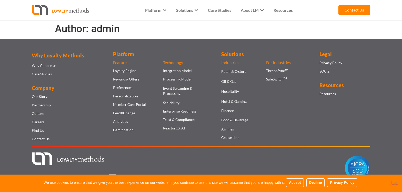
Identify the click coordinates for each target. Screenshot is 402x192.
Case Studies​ (42, 74)
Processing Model (177, 79)
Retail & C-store (233, 71)
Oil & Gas (228, 81)
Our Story (39, 96)
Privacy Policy (330, 62)
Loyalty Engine (124, 70)
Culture (38, 113)
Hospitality (230, 91)
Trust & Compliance (179, 119)
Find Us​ (38, 130)
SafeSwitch (276, 79)
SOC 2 (324, 71)
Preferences (122, 87)
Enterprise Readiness (179, 111)
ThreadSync (277, 70)
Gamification (123, 130)
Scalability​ (171, 102)
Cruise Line (230, 137)
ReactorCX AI (174, 128)
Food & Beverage (234, 120)
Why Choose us (44, 65)
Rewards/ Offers (126, 79)
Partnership (41, 105)
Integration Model (177, 70)
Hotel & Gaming (234, 101)
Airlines (227, 129)
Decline (316, 184)
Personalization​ (125, 96)
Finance (227, 110)
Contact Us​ (40, 139)
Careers (38, 122)
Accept (296, 184)
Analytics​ (120, 121)
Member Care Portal (129, 104)
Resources (327, 94)
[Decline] (393, 183)
